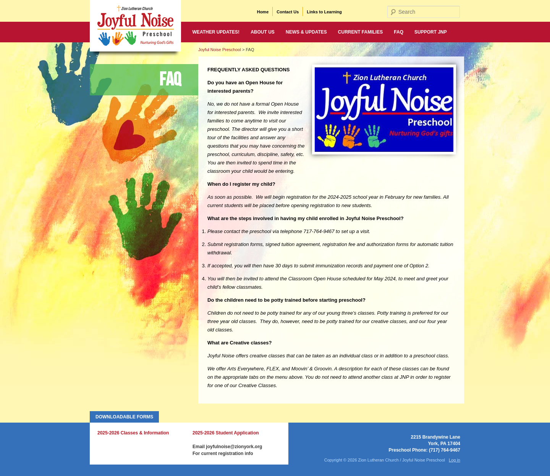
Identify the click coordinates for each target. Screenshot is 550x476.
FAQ (398, 32)
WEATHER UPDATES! (216, 32)
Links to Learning (324, 12)
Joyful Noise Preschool (219, 49)
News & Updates (306, 32)
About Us (263, 32)
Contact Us (288, 12)
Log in (454, 460)
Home (263, 12)
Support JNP (430, 32)
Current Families (360, 32)
